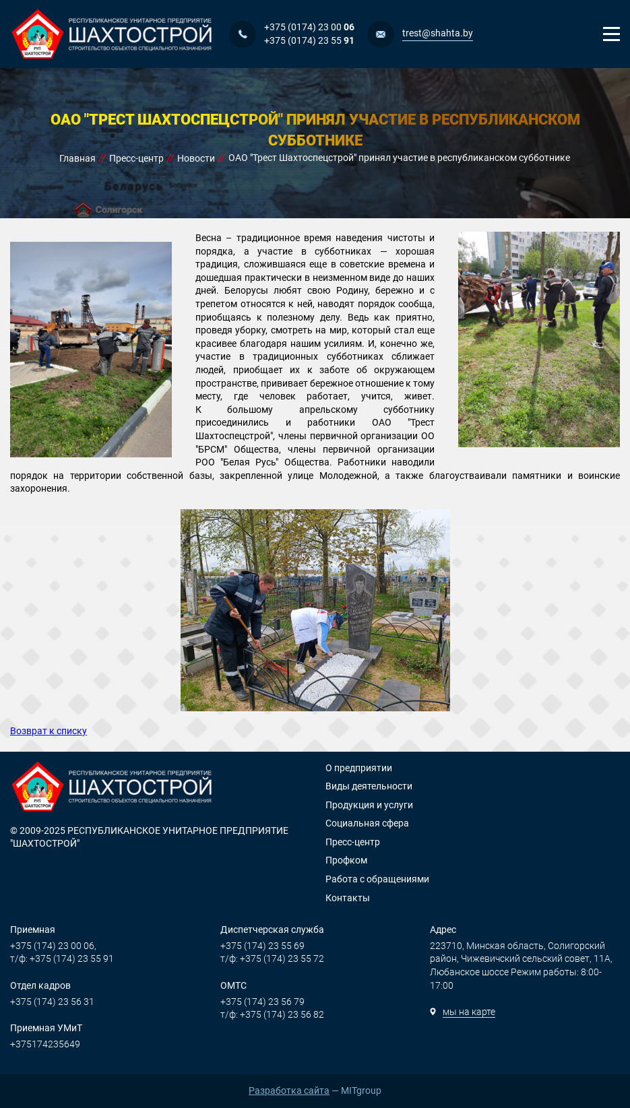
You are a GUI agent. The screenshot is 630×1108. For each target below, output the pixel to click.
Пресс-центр (352, 842)
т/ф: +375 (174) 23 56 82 (272, 1014)
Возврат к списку (48, 730)
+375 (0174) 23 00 (309, 27)
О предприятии (358, 767)
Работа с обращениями (377, 879)
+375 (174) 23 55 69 (262, 945)
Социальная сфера (367, 823)
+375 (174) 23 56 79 (262, 1001)
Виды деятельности (368, 786)
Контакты (347, 897)
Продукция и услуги (369, 805)
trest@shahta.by (437, 33)
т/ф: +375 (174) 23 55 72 (272, 958)
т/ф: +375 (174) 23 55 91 (62, 958)
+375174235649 (45, 1044)
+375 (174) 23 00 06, (53, 945)
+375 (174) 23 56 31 (52, 1001)
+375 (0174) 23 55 (309, 40)
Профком (346, 860)
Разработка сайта (289, 1090)
